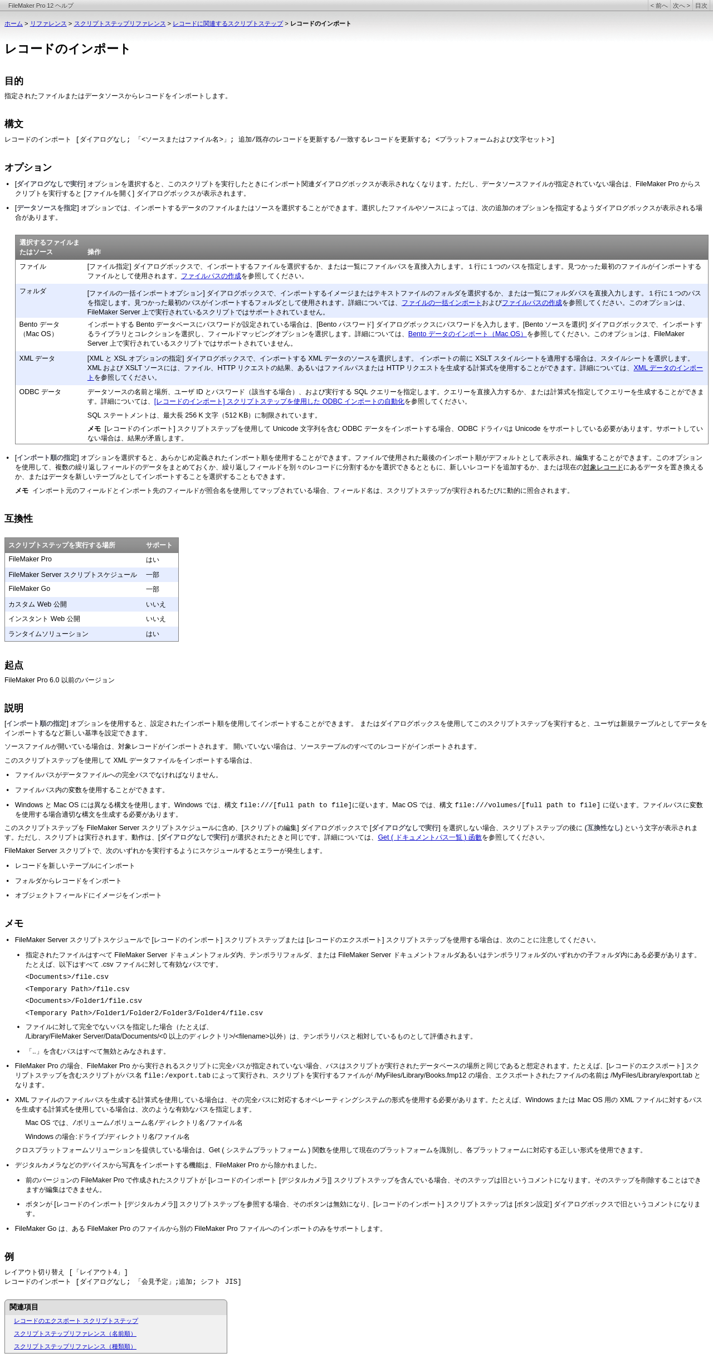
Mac (31, 1123)
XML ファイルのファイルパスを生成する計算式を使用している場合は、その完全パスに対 (150, 1100)
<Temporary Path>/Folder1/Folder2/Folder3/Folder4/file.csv (144, 1013)
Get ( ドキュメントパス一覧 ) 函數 (429, 837)
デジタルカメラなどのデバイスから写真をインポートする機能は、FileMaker (130, 1165)
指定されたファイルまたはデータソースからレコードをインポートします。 (118, 96)
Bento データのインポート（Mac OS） (467, 334)
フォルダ (32, 291)
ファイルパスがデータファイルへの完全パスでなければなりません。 (118, 775)
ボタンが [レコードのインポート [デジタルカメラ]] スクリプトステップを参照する (149, 1204)
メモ (13, 923)
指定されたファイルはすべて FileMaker (85, 955)
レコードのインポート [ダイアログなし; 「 (72, 140)
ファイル (32, 266)
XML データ (37, 358)
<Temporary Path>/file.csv (77, 989)
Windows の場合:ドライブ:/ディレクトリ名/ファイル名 (107, 1137)
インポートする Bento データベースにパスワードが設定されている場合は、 (202, 324)
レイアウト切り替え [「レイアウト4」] (66, 1273)
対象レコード (603, 467)
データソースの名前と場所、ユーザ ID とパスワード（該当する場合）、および (206, 392)
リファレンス (48, 23)
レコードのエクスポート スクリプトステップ (76, 1320)
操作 (94, 252)
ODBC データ (40, 392)
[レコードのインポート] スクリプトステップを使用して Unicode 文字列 (212, 429)
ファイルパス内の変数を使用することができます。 (92, 790)
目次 (701, 5)
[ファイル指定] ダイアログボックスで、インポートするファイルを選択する (200, 266)
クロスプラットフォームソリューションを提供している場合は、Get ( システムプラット (147, 1150)
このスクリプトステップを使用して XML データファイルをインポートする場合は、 (130, 760)
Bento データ (39, 324)
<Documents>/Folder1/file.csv (83, 1001)
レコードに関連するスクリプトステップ (228, 23)
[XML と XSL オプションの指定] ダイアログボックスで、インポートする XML (205, 358)
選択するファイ (42, 242)
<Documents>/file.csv (67, 977)
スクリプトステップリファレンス (120, 23)
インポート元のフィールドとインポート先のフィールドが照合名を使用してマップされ (162, 490)
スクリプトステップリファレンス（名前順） (75, 1333)
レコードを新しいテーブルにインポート (75, 866)
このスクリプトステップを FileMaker (60, 828)
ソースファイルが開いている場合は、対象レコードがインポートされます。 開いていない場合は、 (152, 746)
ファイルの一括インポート (442, 303)
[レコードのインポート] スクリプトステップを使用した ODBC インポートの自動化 (279, 401)
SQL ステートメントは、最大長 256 (142, 415)
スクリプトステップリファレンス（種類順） (75, 1346)
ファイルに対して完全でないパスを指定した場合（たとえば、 (119, 1027)
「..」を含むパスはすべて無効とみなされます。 (98, 1051)
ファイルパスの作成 (211, 276)
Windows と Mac (41, 805)
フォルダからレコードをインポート (68, 881)
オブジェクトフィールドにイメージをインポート (88, 895)
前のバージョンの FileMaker (68, 1180)
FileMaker (19, 680)
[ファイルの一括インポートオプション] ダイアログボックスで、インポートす (203, 293)
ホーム (13, 23)
